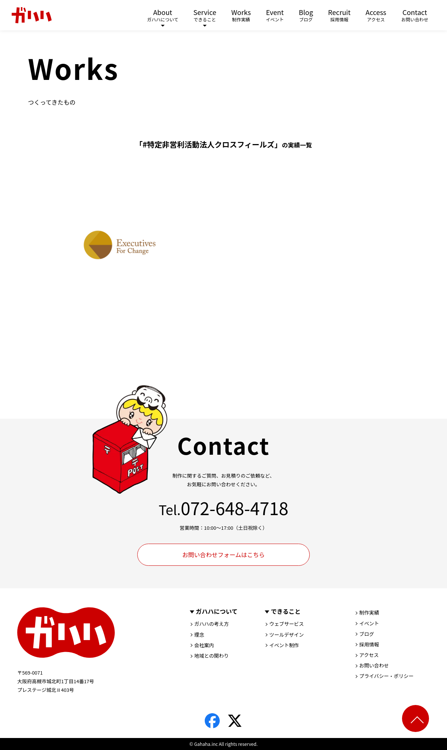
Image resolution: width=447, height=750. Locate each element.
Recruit (339, 16)
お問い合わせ (375, 667)
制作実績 (369, 613)
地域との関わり (212, 657)
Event (275, 16)
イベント (369, 624)
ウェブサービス (287, 624)
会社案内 (204, 646)
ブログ (367, 634)
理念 (199, 635)
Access (376, 16)
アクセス (369, 656)
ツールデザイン (287, 635)
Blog (306, 16)
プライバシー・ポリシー (388, 678)
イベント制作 (285, 646)
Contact (414, 16)
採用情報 (369, 645)
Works (241, 16)
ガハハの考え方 (212, 624)
